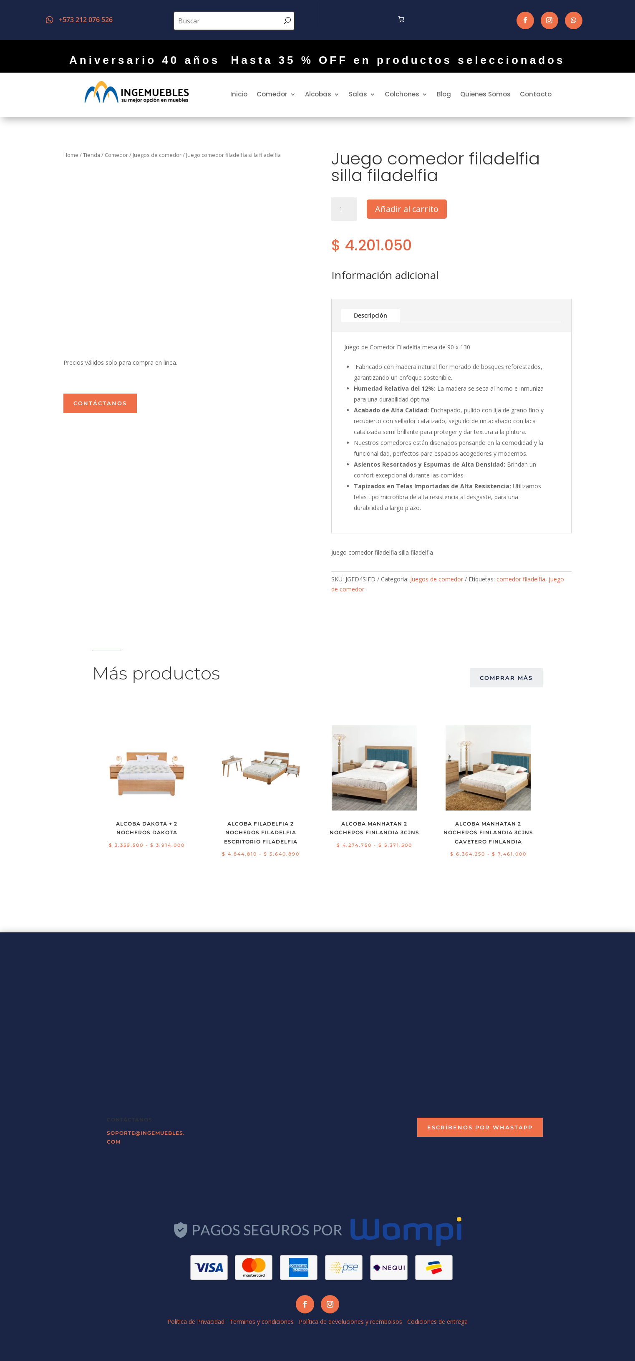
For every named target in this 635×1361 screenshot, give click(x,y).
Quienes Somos (485, 94)
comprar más (506, 677)
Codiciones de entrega (437, 1322)
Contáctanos (100, 403)
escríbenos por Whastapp (480, 1127)
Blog (444, 94)
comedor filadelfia (520, 579)
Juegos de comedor (157, 155)
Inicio (238, 94)
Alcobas (318, 94)
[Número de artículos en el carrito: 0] (401, 19)
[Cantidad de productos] (343, 209)
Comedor (272, 94)
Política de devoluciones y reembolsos (350, 1322)
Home (70, 155)
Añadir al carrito (406, 209)
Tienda (91, 155)
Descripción (370, 315)
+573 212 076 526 (86, 19)
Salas (358, 94)
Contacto (536, 94)
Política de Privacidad (195, 1322)
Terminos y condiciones (261, 1322)
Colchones (402, 94)
